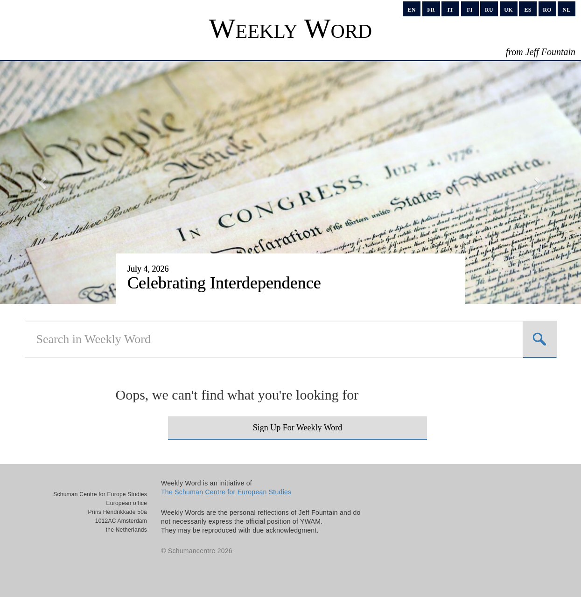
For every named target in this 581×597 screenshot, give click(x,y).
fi (469, 10)
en (411, 10)
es (527, 10)
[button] (43, 182)
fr (430, 10)
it (450, 10)
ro (547, 10)
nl (566, 10)
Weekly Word (290, 28)
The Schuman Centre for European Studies (226, 492)
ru (489, 10)
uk (508, 10)
